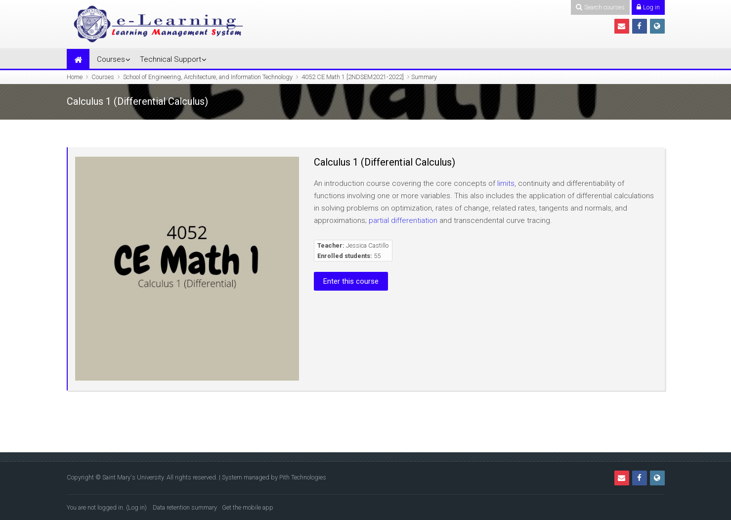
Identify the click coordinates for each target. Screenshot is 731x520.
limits (506, 183)
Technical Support (170, 59)
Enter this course (351, 281)
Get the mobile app (247, 507)
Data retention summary (185, 507)
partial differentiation (403, 220)
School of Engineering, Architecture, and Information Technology (208, 77)
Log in (136, 507)
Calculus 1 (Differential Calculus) (384, 162)
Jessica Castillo (367, 245)
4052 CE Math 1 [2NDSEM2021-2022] (352, 77)
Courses (111, 59)
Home (75, 77)
